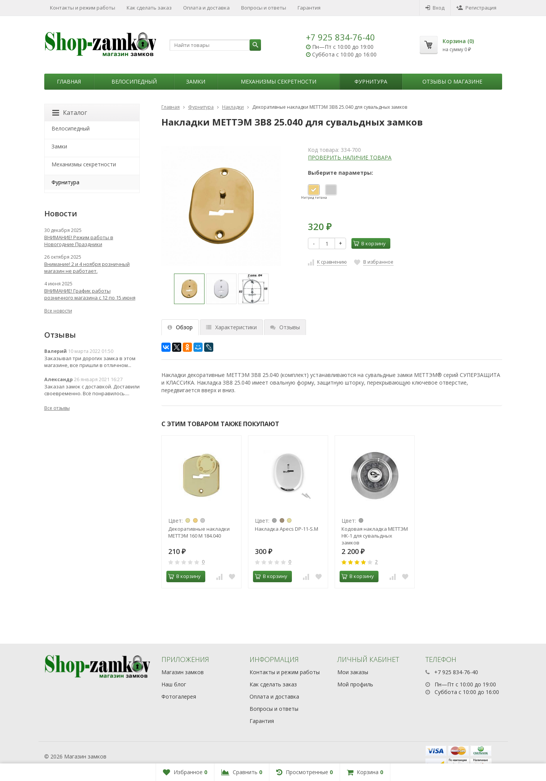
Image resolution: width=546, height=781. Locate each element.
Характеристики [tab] (231, 327)
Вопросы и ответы (263, 7)
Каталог (69, 112)
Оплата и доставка (206, 7)
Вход (435, 7)
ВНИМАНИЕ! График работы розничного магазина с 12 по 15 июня (89, 294)
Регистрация (476, 7)
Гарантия (309, 7)
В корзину (369, 243)
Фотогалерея (178, 696)
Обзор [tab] (180, 327)
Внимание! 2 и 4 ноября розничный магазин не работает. (87, 267)
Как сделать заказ (149, 7)
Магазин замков (182, 672)
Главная (69, 81)
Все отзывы (57, 408)
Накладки (233, 107)
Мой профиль (355, 684)
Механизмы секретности (278, 81)
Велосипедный (134, 81)
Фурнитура (370, 81)
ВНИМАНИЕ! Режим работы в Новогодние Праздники (78, 241)
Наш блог (173, 684)
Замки (195, 81)
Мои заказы (352, 672)
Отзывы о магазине (452, 81)
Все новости (58, 311)
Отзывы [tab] (285, 327)
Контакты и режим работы (82, 7)
